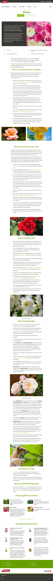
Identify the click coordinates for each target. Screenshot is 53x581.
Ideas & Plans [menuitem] (3, 575)
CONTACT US (42, 1)
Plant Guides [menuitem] (22, 6)
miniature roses (16, 166)
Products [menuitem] (15, 6)
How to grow (21, 15)
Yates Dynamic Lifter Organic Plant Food (22, 82)
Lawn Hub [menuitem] (29, 6)
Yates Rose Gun (18, 490)
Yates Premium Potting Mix (35, 169)
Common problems (30, 15)
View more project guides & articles (26, 518)
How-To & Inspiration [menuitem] (6, 6)
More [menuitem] (35, 6)
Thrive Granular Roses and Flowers (16, 529)
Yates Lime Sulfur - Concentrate (41, 547)
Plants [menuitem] (2, 578)
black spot (25, 487)
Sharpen (15, 472)
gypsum (17, 83)
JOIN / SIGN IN (49, 1)
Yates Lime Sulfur (34, 361)
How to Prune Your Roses (21, 357)
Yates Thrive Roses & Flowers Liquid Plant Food (16, 539)
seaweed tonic (21, 255)
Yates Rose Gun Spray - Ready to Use (17, 548)
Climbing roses (37, 499)
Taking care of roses (38, 507)
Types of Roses (14, 61)
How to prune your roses (15, 499)
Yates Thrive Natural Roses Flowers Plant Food (25, 111)
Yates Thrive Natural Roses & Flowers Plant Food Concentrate (41, 529)
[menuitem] (49, 1)
